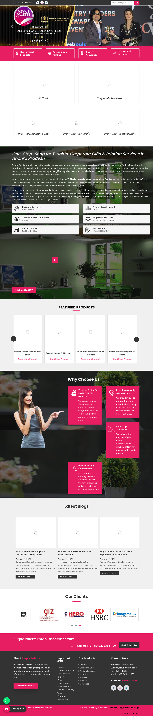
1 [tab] (72, 625)
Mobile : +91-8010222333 (122, 674)
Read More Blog (25, 576)
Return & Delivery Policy (65, 691)
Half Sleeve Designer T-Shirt (123, 353)
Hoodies (83, 680)
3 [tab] (80, 625)
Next (136, 339)
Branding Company (130, 713)
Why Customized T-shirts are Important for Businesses (116, 553)
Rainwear (83, 677)
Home (60, 667)
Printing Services (87, 671)
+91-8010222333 (24, 2)
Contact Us (63, 683)
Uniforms (83, 674)
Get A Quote (129, 645)
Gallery (60, 677)
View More (84, 684)
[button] (11, 25)
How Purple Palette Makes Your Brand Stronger (75, 553)
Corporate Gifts (86, 667)
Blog (59, 680)
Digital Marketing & (131, 707)
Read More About (24, 290)
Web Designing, (116, 707)
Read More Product (28, 359)
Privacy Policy (64, 686)
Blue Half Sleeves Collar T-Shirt (91, 353)
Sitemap (61, 696)
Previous (13, 339)
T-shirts (83, 664)
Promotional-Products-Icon (28, 353)
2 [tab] (76, 625)
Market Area (63, 699)
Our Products (63, 673)
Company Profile (65, 670)
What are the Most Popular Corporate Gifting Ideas (30, 553)
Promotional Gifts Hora (59, 353)
